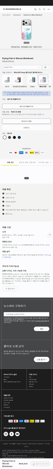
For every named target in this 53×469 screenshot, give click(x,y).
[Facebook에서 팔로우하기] (11, 434)
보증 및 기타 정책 (8, 398)
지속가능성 (6, 377)
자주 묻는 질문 (33, 379)
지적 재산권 (7, 407)
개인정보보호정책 (40, 321)
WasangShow (8, 61)
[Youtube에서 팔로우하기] (17, 434)
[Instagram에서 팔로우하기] (6, 434)
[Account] (39, 9)
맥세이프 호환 (26, 121)
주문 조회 (31, 384)
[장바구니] (35, 9)
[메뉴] (48, 9)
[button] (47, 67)
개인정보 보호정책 (8, 400)
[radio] (4, 137)
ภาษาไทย (47, 444)
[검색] (44, 9)
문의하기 (31, 386)
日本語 (19, 444)
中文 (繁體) (12, 444)
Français (24, 444)
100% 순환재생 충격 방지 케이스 (12, 381)
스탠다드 (26, 128)
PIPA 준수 (6, 405)
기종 (30, 377)
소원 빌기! (41, 359)
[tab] (10, 162)
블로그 (5, 379)
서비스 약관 (7, 402)
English (5, 444)
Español (40, 444)
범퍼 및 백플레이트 (26, 106)
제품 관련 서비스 (33, 381)
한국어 (26, 446)
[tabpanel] (26, 232)
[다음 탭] (51, 162)
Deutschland (32, 444)
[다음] (48, 81)
